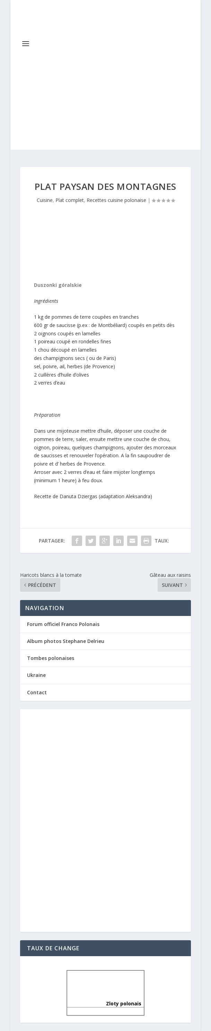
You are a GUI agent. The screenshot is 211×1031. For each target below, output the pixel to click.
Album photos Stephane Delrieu (65, 641)
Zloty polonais (105, 1003)
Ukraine (36, 675)
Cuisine (45, 200)
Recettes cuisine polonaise (116, 200)
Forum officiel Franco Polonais (63, 624)
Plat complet (69, 200)
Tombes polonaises (50, 658)
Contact (37, 692)
